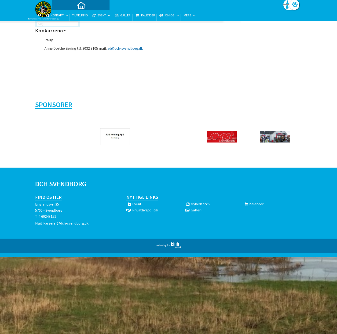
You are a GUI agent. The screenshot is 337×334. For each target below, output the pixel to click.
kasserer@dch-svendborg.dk (65, 223)
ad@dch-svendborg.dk (125, 48)
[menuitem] (64, 16)
